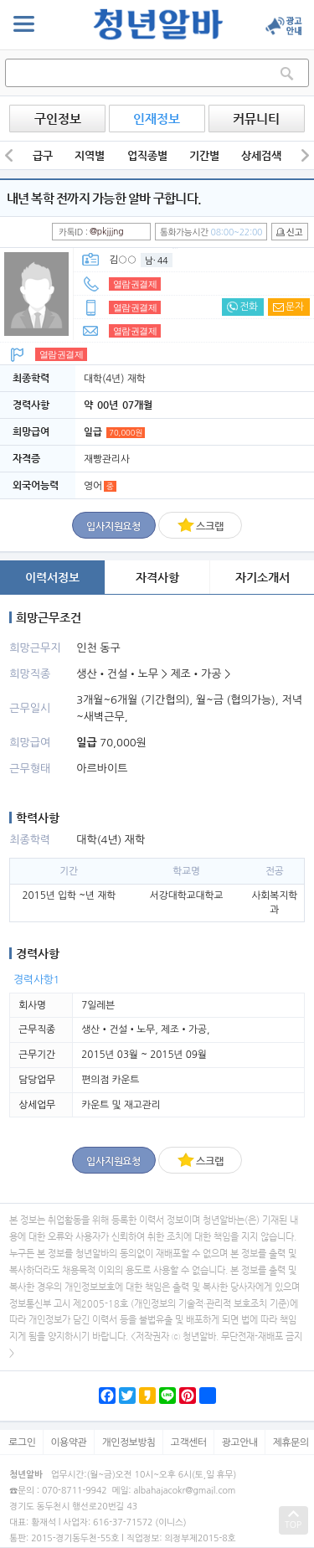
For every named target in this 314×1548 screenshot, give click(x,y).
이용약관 (69, 1442)
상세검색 (261, 155)
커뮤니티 (256, 118)
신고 (289, 232)
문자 (288, 307)
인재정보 (156, 118)
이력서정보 (52, 577)
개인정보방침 (128, 1442)
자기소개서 (262, 577)
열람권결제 (135, 284)
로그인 (21, 1442)
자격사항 (157, 577)
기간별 (204, 155)
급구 (43, 155)
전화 (242, 307)
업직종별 (147, 155)
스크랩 (200, 525)
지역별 (90, 155)
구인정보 (57, 118)
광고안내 (240, 1442)
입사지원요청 (113, 526)
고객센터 (189, 1442)
